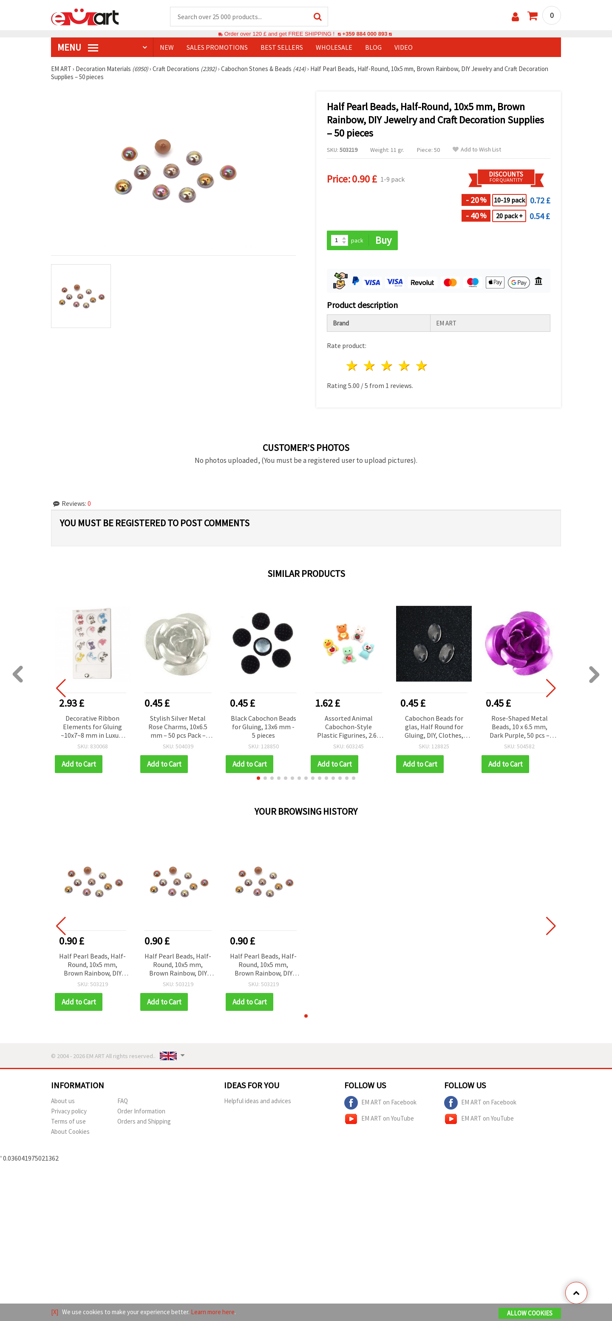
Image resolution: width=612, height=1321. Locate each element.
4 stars (404, 365)
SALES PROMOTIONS (217, 47)
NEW (167, 47)
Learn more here (213, 1312)
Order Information (141, 1111)
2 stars (370, 365)
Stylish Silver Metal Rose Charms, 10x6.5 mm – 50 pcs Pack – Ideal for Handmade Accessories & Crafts (177, 727)
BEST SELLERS (282, 47)
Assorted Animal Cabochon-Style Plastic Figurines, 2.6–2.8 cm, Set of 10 (348, 727)
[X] (54, 1312)
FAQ (122, 1101)
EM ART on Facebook (380, 1103)
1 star (352, 365)
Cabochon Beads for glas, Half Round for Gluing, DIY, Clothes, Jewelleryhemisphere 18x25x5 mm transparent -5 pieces (433, 727)
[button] (258, 778)
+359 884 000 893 (364, 34)
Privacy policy (69, 1111)
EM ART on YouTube (379, 1119)
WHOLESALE (334, 47)
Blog (373, 47)
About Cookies (70, 1131)
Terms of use (68, 1121)
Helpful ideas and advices (257, 1101)
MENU (77, 47)
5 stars (422, 365)
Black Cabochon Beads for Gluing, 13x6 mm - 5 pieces (263, 726)
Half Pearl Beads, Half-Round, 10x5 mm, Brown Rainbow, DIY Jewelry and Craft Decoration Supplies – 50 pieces (92, 965)
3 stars (387, 365)
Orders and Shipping (144, 1121)
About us (63, 1101)
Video (403, 47)
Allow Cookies (529, 1313)
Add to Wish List (477, 149)
